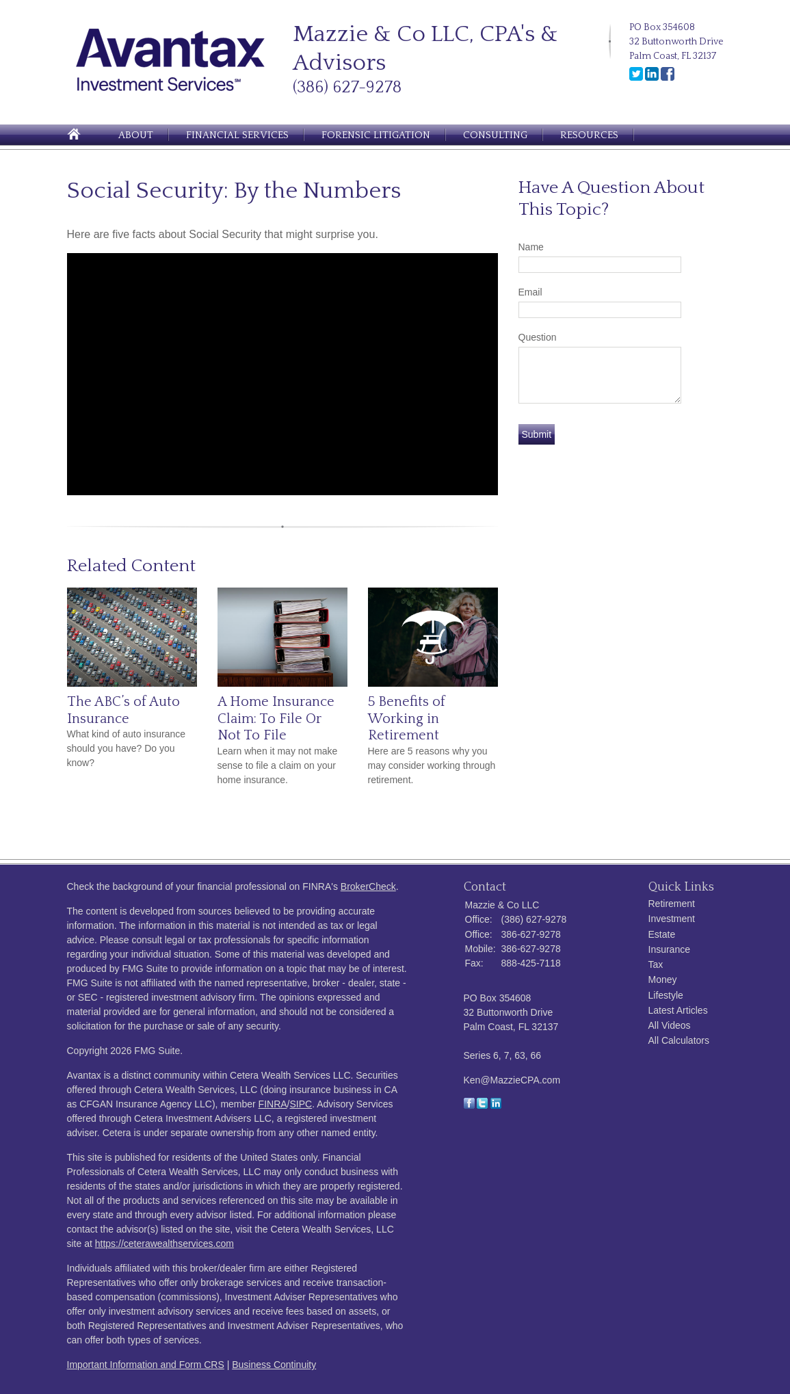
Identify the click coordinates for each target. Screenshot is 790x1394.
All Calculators (678, 1040)
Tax (655, 964)
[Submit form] (536, 434)
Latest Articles (678, 1010)
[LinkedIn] (652, 78)
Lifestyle (665, 995)
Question (537, 337)
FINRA (273, 1104)
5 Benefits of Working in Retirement (406, 718)
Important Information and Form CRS (145, 1364)
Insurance (669, 949)
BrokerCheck (368, 886)
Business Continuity (274, 1364)
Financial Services (237, 135)
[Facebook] (667, 78)
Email (530, 292)
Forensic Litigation (375, 135)
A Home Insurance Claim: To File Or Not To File (276, 718)
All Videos (669, 1025)
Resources (589, 135)
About (135, 135)
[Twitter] (636, 78)
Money (662, 979)
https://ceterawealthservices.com (164, 1243)
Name (531, 246)
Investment (671, 918)
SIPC (301, 1104)
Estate (662, 934)
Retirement (671, 903)
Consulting (495, 135)
